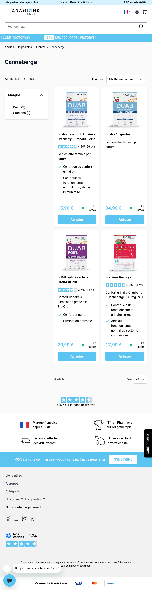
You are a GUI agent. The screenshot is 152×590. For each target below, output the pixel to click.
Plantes (41, 47)
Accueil (9, 47)
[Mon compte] (137, 12)
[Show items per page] (140, 379)
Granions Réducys (118, 277)
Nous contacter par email (23, 507)
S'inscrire (123, 459)
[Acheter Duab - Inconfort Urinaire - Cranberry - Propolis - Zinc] (77, 219)
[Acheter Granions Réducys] (124, 356)
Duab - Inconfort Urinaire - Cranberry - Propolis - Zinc (76, 136)
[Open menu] (7, 12)
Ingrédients (25, 47)
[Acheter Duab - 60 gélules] (124, 219)
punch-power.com (81, 565)
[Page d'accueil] (66, 11)
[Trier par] (125, 79)
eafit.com (66, 565)
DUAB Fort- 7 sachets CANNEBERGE (73, 279)
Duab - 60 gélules (117, 134)
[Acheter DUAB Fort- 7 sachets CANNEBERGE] (77, 356)
